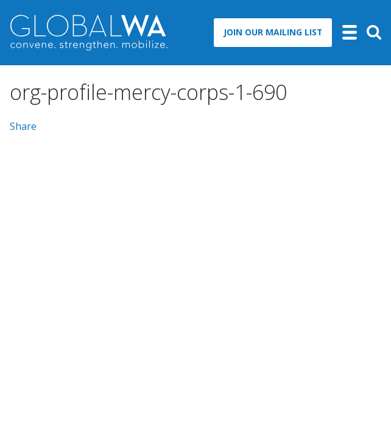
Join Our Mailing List (273, 32)
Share (23, 126)
